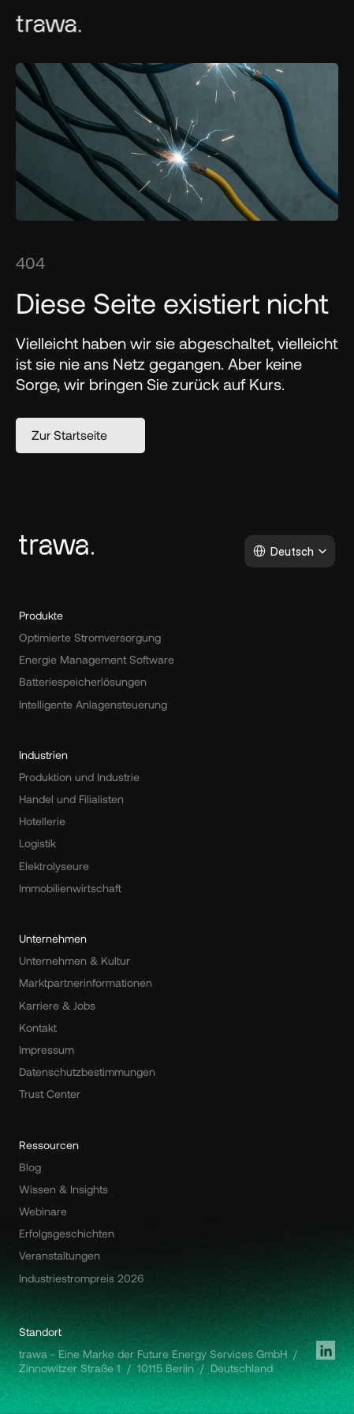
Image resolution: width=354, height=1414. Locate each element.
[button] (80, 435)
